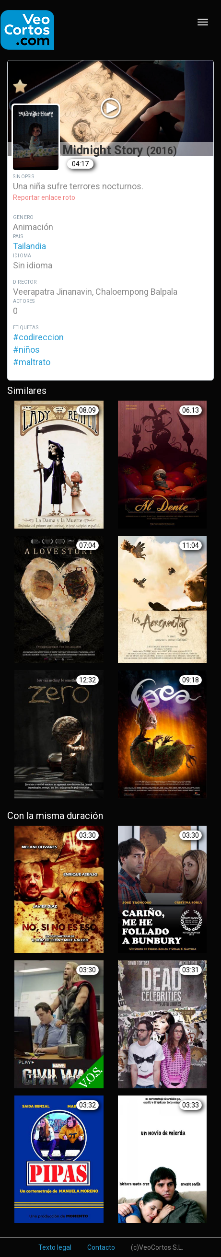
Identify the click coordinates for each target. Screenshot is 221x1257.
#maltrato (31, 362)
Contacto (101, 1247)
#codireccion (38, 337)
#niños (26, 350)
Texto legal (54, 1247)
